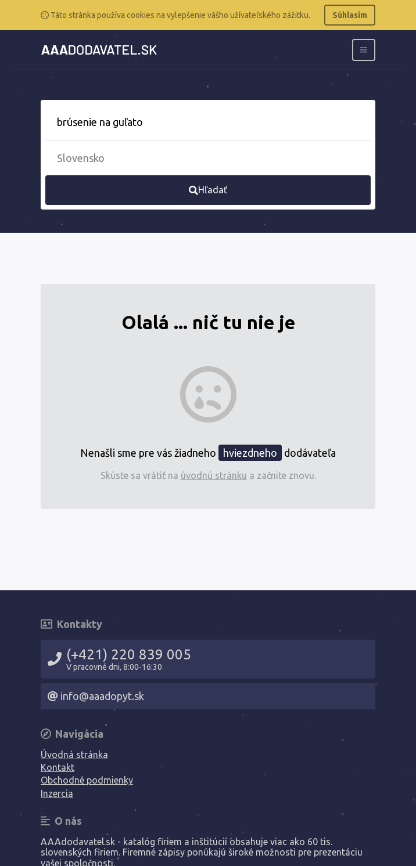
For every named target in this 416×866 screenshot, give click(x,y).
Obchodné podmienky (87, 780)
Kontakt (57, 767)
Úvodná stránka (74, 754)
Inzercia (57, 793)
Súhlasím (349, 15)
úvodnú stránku (214, 475)
